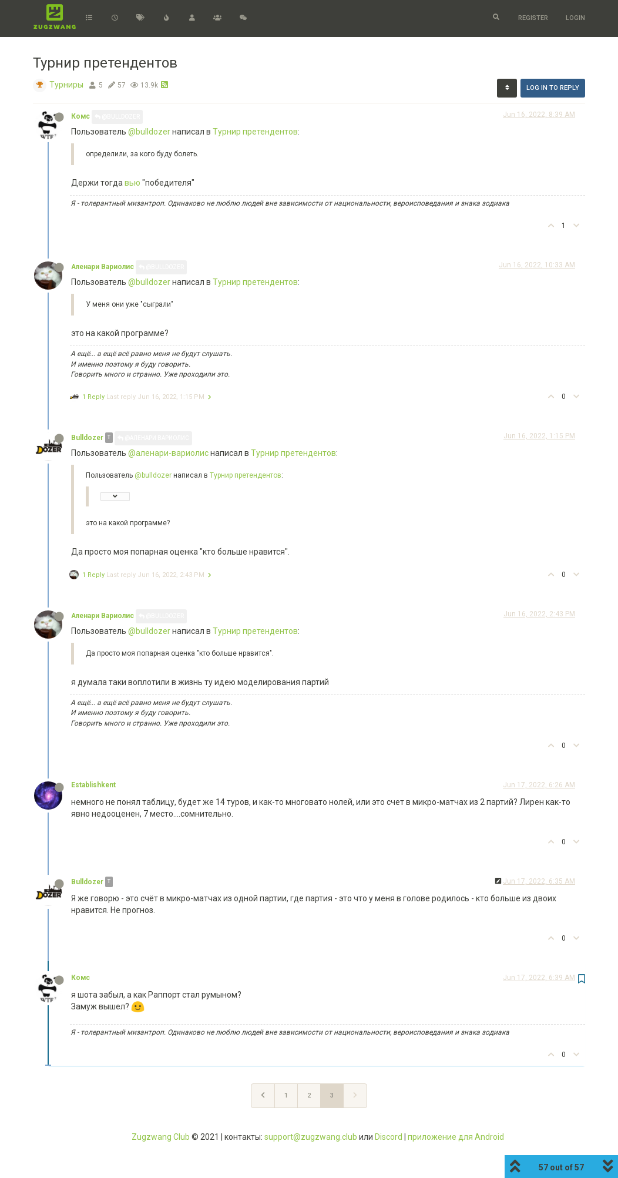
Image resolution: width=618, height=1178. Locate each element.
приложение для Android (456, 1137)
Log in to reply (552, 88)
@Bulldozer (117, 116)
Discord (388, 1137)
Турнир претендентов (255, 131)
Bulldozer (87, 438)
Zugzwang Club (161, 1137)
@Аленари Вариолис (153, 438)
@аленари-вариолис (168, 453)
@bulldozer (149, 131)
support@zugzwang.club (310, 1137)
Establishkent (93, 785)
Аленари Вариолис (102, 267)
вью (132, 182)
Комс (80, 116)
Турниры (66, 84)
